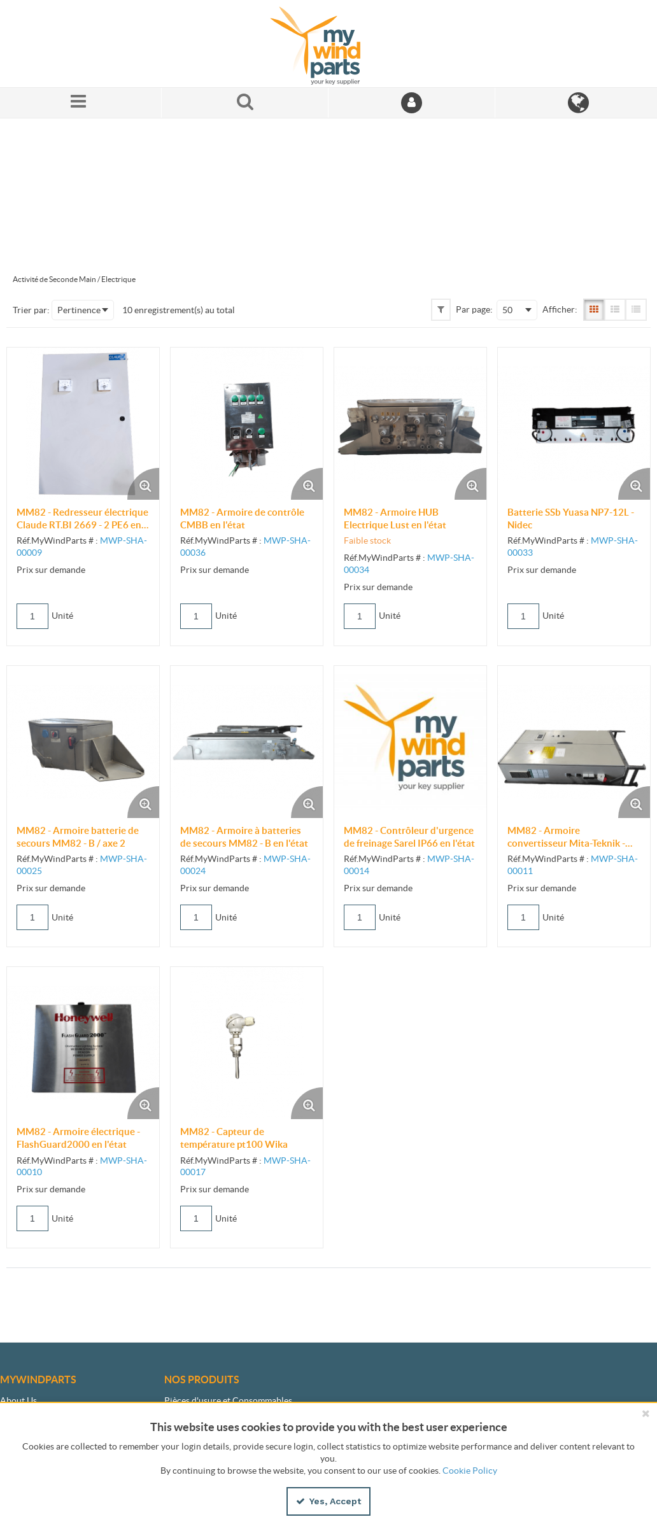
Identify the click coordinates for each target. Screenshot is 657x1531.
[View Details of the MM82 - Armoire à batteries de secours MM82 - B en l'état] (247, 742)
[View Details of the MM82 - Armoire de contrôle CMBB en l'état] (247, 424)
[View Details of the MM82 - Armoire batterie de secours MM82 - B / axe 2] (83, 742)
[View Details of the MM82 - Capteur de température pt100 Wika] (247, 1043)
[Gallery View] (594, 309)
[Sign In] (411, 103)
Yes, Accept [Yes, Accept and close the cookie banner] (328, 1501)
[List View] (615, 309)
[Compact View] (636, 309)
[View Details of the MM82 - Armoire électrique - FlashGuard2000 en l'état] (83, 1043)
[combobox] (82, 310)
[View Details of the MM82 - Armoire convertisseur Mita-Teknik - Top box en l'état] (574, 742)
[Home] (328, 43)
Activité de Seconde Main (54, 279)
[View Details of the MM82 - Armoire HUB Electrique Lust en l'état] (410, 424)
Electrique (118, 279)
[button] (441, 309)
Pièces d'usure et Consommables (228, 1400)
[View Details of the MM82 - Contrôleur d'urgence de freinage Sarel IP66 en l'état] (410, 742)
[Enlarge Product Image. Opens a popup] (143, 484)
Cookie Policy (469, 1470)
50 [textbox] (507, 310)
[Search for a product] (245, 103)
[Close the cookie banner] (645, 1413)
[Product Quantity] (32, 616)
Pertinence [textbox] (79, 310)
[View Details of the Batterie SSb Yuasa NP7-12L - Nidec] (574, 424)
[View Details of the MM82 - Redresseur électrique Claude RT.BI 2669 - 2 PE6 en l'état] (83, 424)
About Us (18, 1400)
